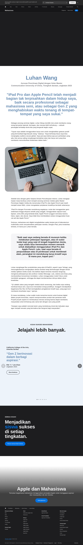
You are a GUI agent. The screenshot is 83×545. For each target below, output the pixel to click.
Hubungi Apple (63, 535)
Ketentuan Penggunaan (48, 543)
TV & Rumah (7, 522)
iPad (6, 514)
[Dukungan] (60, 7)
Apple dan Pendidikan (46, 517)
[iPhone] (23, 7)
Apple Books (25, 531)
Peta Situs (60, 543)
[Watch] (29, 7)
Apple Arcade (25, 525)
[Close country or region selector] (77, 2)
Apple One (25, 519)
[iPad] (16, 7)
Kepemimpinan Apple (64, 527)
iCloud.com (25, 514)
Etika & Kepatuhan (63, 531)
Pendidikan (62, 514)
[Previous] (3, 366)
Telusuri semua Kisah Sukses (15, 443)
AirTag (6, 524)
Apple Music (25, 523)
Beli (76, 10)
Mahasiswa (9, 10)
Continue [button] (72, 2)
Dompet (6, 529)
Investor (61, 529)
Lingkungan (62, 516)
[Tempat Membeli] (70, 7)
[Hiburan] (52, 7)
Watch (6, 518)
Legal (55, 543)
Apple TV (25, 521)
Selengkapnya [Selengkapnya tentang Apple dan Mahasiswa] (41, 500)
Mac (6, 512)
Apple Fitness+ (26, 527)
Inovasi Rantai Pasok (64, 520)
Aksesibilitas (62, 512)
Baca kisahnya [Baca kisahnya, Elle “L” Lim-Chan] (13, 372)
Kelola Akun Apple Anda (28, 512)
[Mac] (10, 7)
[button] (55, 2)
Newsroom (62, 525)
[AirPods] (36, 7)
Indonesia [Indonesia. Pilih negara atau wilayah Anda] (76, 543)
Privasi (61, 518)
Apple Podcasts (26, 529)
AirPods (6, 520)
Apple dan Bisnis (45, 512)
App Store (25, 533)
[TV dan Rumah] (44, 7)
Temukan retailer (8, 538)
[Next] (80, 366)
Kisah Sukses (70, 10)
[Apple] (5, 7)
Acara (61, 533)
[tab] (40, 399)
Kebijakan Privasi (39, 543)
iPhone (6, 516)
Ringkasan (64, 10)
